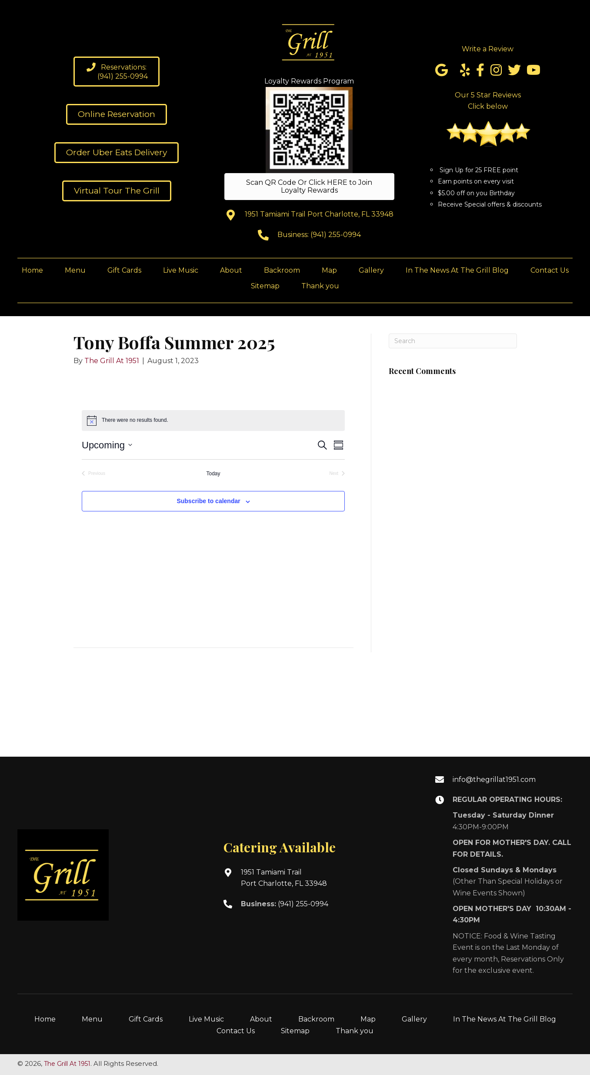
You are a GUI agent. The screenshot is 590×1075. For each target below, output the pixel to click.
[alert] (213, 420)
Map (368, 1019)
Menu (92, 1019)
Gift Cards (146, 1019)
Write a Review (487, 49)
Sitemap (295, 1031)
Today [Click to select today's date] (213, 474)
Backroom (316, 1019)
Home (45, 1019)
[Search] (453, 341)
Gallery (414, 1019)
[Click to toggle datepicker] (107, 445)
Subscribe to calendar (208, 500)
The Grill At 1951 (67, 1064)
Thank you (354, 1031)
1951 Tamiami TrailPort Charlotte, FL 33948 (284, 878)
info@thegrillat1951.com (494, 779)
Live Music (206, 1019)
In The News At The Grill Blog (504, 1019)
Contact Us (236, 1031)
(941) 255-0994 (335, 234)
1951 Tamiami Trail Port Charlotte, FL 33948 (319, 214)
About (261, 1019)
